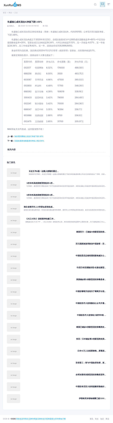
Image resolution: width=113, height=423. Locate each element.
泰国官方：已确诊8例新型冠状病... (91, 232)
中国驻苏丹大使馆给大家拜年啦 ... (91, 315)
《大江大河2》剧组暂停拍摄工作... (40, 219)
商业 (10, 13)
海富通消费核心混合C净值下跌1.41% (28, 136)
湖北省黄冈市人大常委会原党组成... (39, 207)
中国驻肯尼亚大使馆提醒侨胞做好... (91, 386)
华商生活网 (27, 419)
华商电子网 (61, 419)
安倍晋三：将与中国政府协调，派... (91, 363)
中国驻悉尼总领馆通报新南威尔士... (91, 256)
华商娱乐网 (36, 419)
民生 (97, 419)
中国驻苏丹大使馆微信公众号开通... (91, 303)
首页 (4, 13)
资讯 (91, 419)
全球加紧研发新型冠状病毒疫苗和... (91, 375)
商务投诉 (19, 419)
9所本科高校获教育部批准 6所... (40, 183)
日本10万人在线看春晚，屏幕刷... (91, 351)
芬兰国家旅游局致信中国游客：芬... (91, 244)
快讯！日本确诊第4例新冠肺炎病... (91, 339)
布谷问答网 (45, 419)
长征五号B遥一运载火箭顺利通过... (44, 171)
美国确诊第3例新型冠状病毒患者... (91, 279)
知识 (102, 419)
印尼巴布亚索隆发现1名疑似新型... (91, 267)
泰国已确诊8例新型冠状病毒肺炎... (91, 327)
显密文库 (53, 419)
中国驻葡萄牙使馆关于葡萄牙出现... (91, 291)
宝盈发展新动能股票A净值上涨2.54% (29, 141)
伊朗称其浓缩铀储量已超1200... (92, 398)
